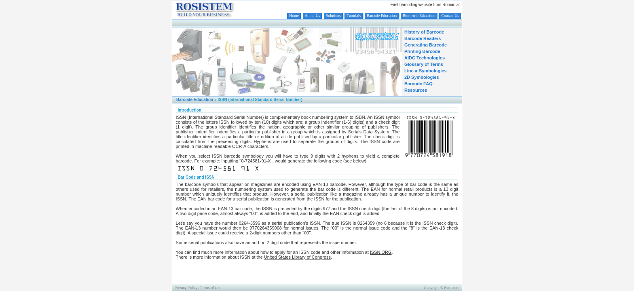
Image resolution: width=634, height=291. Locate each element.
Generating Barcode (425, 44)
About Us (312, 15)
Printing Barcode (422, 51)
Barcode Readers (422, 38)
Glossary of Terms (423, 64)
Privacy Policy (186, 288)
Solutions (333, 15)
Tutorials (354, 15)
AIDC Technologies (424, 57)
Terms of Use (210, 288)
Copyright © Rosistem (441, 288)
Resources (415, 90)
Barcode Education (382, 15)
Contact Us (450, 15)
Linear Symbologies (425, 70)
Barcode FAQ (418, 83)
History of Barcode (424, 32)
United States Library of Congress (297, 257)
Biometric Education (419, 15)
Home (294, 15)
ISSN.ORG (381, 252)
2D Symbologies (421, 77)
